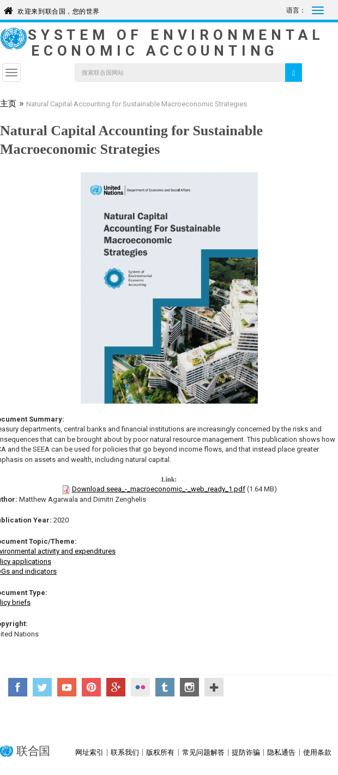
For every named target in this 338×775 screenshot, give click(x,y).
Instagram (189, 687)
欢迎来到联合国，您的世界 (58, 9)
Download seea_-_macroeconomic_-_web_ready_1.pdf (158, 489)
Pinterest (91, 687)
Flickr (140, 687)
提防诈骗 (246, 752)
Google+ (115, 687)
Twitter (42, 687)
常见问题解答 (203, 752)
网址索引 (89, 752)
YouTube (66, 687)
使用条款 (317, 752)
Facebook (17, 687)
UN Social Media (214, 687)
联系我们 (125, 752)
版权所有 (160, 752)
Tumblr (164, 687)
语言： (296, 10)
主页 (8, 105)
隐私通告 (281, 752)
